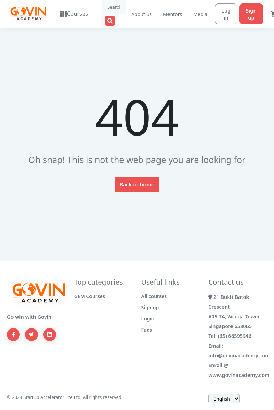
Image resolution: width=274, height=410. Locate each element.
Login (148, 318)
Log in (218, 14)
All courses (154, 296)
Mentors (164, 14)
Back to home (136, 184)
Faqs (146, 329)
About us (134, 14)
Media (193, 14)
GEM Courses (89, 296)
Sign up (243, 14)
